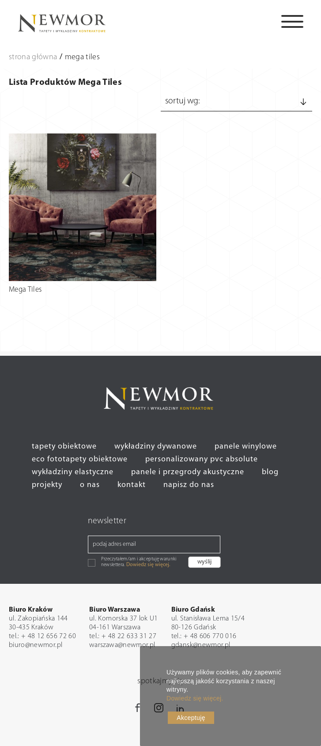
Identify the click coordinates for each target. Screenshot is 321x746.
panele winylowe (246, 446)
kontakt (131, 485)
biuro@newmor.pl (35, 645)
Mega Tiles (25, 289)
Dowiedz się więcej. (148, 564)
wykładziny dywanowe (155, 446)
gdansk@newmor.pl (200, 645)
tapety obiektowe (64, 446)
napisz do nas (188, 485)
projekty (47, 485)
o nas (90, 485)
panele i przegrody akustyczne (187, 472)
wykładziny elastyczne (72, 472)
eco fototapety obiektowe (80, 459)
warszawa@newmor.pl (122, 645)
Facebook (138, 711)
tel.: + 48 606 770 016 (204, 636)
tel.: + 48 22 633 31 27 (122, 636)
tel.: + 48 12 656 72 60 (42, 636)
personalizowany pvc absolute (201, 459)
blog (270, 472)
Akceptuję (191, 717)
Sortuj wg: (236, 101)
